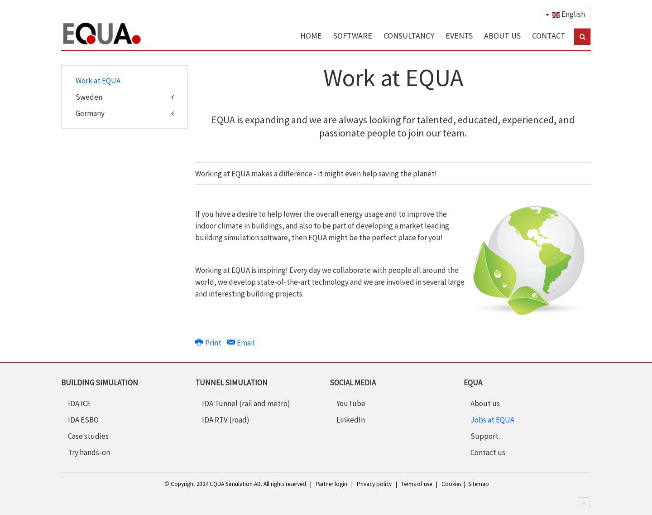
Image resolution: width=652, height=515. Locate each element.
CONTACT (549, 35)
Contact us (487, 452)
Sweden (89, 97)
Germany (90, 113)
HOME (311, 35)
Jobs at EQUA (492, 420)
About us (485, 403)
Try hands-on (89, 452)
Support (484, 436)
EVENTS (459, 35)
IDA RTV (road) (225, 420)
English (565, 14)
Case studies (88, 436)
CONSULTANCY (409, 35)
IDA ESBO (83, 420)
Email (241, 343)
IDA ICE (79, 403)
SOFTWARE (352, 35)
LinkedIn (350, 420)
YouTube (350, 403)
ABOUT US (502, 35)
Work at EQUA (98, 81)
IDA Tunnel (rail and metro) (246, 403)
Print (208, 343)
